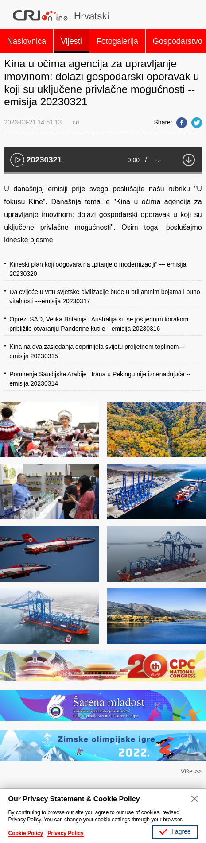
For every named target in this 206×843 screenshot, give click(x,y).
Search (193, 15)
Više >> (191, 771)
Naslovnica (26, 41)
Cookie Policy (25, 833)
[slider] (103, 173)
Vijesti (71, 41)
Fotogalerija (117, 41)
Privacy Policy (65, 833)
